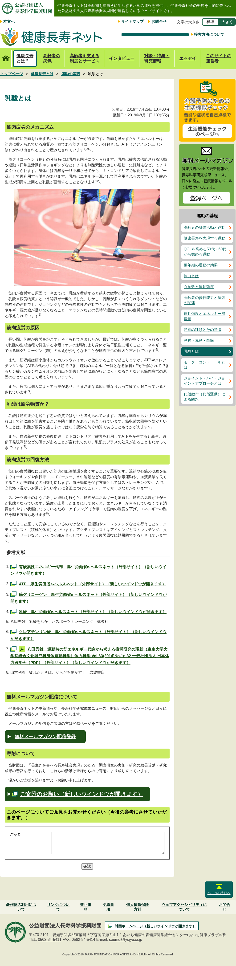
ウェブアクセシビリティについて (184, 907)
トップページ (6, 55)
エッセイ (187, 58)
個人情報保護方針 (137, 907)
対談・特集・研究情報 (157, 58)
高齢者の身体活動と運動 (204, 227)
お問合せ (159, 22)
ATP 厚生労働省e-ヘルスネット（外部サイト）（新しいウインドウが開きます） (92, 584)
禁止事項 (85, 907)
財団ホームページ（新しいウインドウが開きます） (155, 926)
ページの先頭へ (219, 893)
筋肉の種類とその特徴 (202, 330)
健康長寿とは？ (24, 58)
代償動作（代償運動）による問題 (204, 396)
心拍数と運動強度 (199, 287)
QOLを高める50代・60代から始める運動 (205, 251)
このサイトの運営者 (218, 58)
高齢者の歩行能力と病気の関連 (204, 300)
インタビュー (121, 58)
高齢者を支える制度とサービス (84, 58)
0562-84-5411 (49, 939)
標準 (210, 22)
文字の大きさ (188, 22)
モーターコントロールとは (204, 364)
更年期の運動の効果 (201, 265)
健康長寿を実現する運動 (204, 238)
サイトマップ (132, 22)
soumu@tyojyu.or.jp (125, 939)
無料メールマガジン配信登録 (45, 736)
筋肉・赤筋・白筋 (199, 340)
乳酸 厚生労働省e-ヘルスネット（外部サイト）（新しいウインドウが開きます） (93, 612)
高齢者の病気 (51, 58)
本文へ (9, 22)
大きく (227, 22)
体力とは (191, 276)
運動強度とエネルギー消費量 (204, 316)
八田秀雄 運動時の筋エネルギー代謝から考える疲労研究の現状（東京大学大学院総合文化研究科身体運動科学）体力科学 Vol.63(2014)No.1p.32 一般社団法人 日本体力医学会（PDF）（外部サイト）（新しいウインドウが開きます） (89, 656)
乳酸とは (191, 351)
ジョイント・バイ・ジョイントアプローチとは (204, 380)
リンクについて (58, 907)
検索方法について (209, 35)
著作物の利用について (21, 907)
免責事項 (108, 907)
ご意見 (15, 834)
